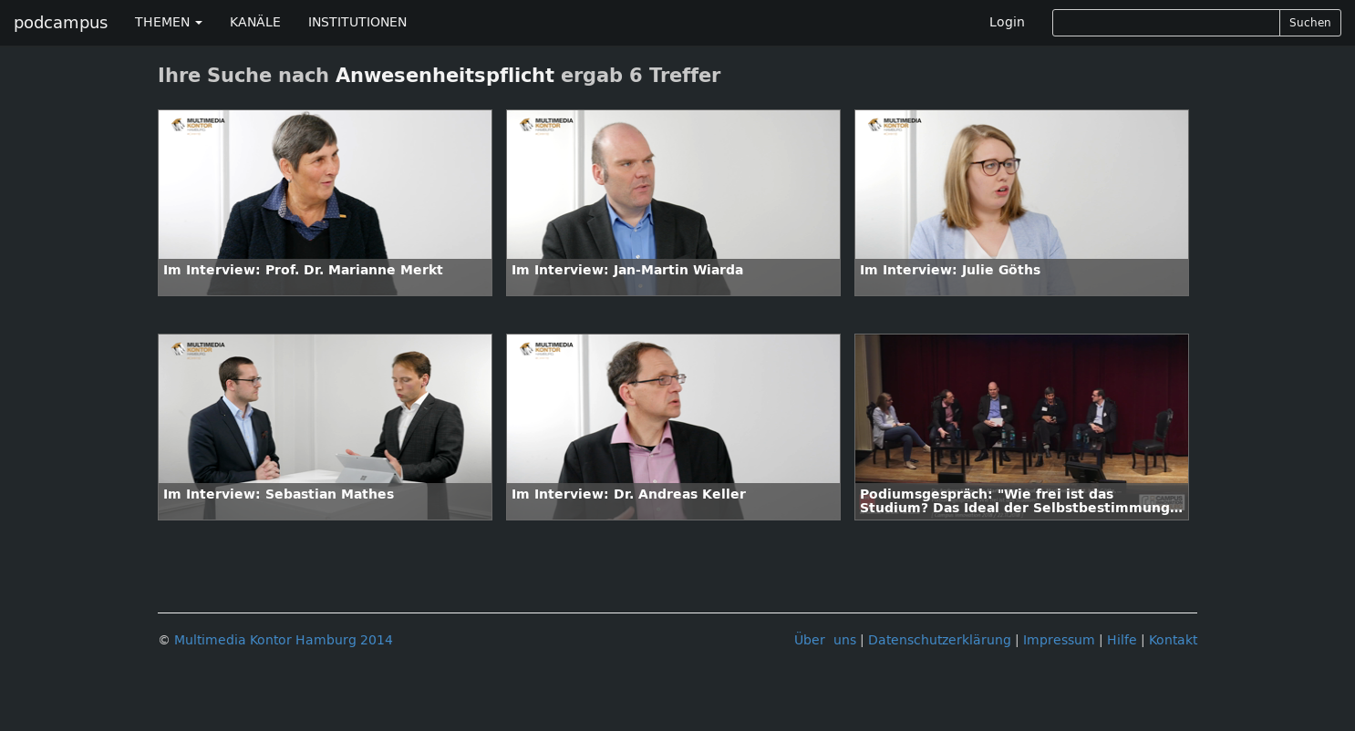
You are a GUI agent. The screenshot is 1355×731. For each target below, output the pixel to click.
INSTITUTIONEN (357, 22)
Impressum (1059, 640)
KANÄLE (255, 22)
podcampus (61, 23)
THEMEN (168, 22)
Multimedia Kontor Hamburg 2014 (283, 640)
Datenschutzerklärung (939, 640)
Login (1007, 22)
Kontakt (1173, 640)
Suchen (1310, 22)
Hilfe (1122, 640)
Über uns (825, 640)
